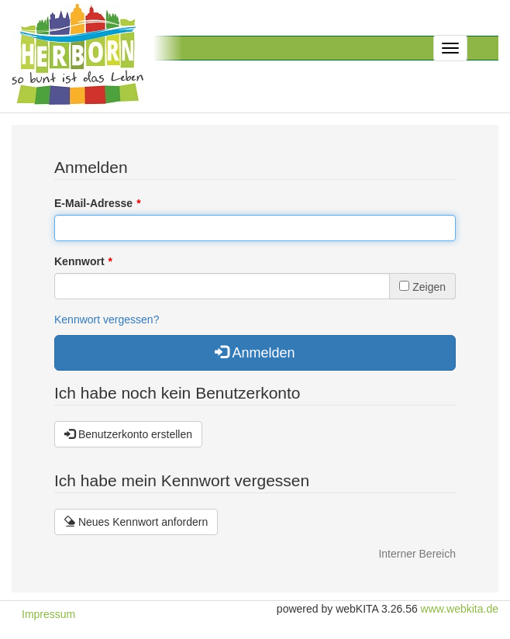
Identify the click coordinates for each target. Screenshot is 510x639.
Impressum (48, 614)
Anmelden (255, 352)
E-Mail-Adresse (93, 203)
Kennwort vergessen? (106, 319)
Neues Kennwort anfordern (136, 522)
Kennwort (79, 261)
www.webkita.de (459, 609)
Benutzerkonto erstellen (128, 434)
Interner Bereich (417, 553)
